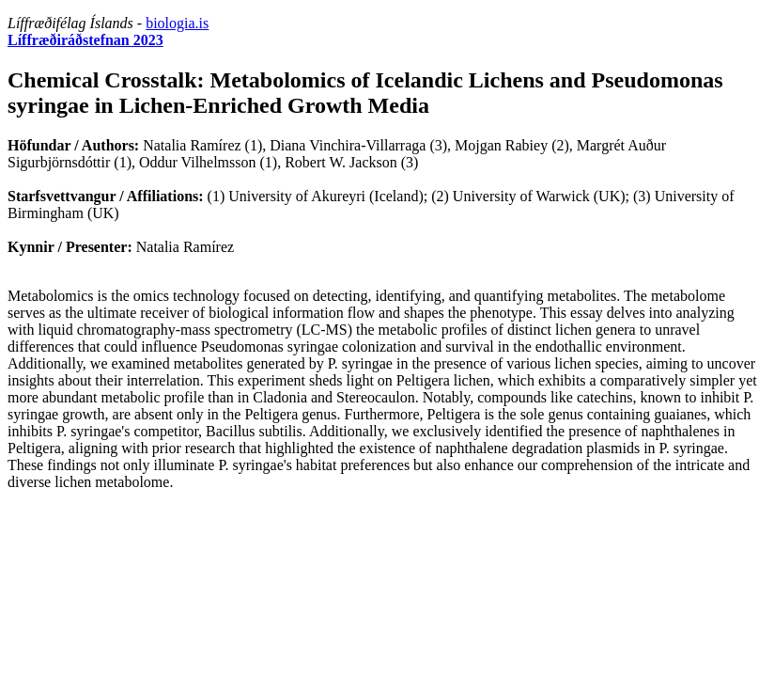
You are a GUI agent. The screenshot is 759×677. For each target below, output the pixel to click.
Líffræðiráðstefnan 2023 (85, 40)
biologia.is (177, 23)
